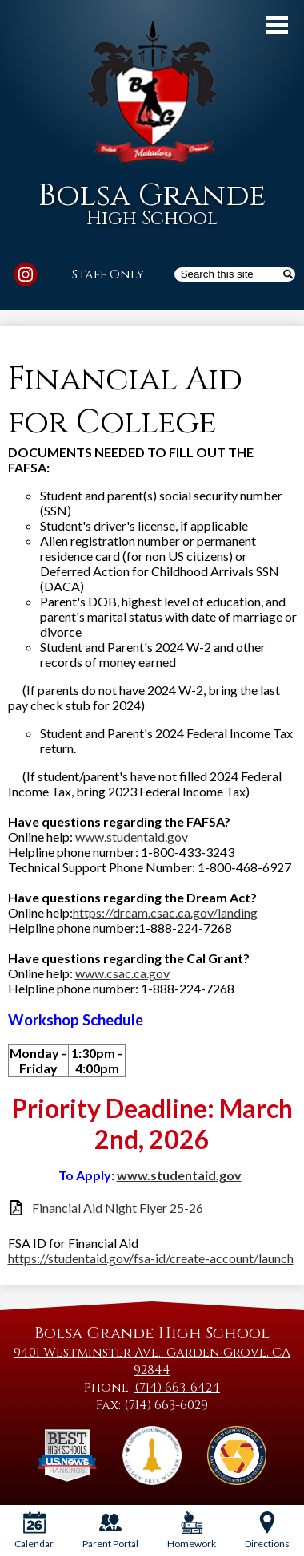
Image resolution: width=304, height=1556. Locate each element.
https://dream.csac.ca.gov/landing (165, 912)
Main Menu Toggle (277, 25)
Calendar (34, 1530)
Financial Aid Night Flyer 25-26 (117, 1207)
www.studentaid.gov (131, 836)
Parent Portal (110, 1530)
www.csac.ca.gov (122, 973)
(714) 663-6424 (177, 1387)
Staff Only (108, 274)
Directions (267, 1530)
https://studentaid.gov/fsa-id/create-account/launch (151, 1258)
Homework (191, 1530)
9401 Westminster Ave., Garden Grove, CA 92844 (152, 1361)
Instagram (26, 276)
